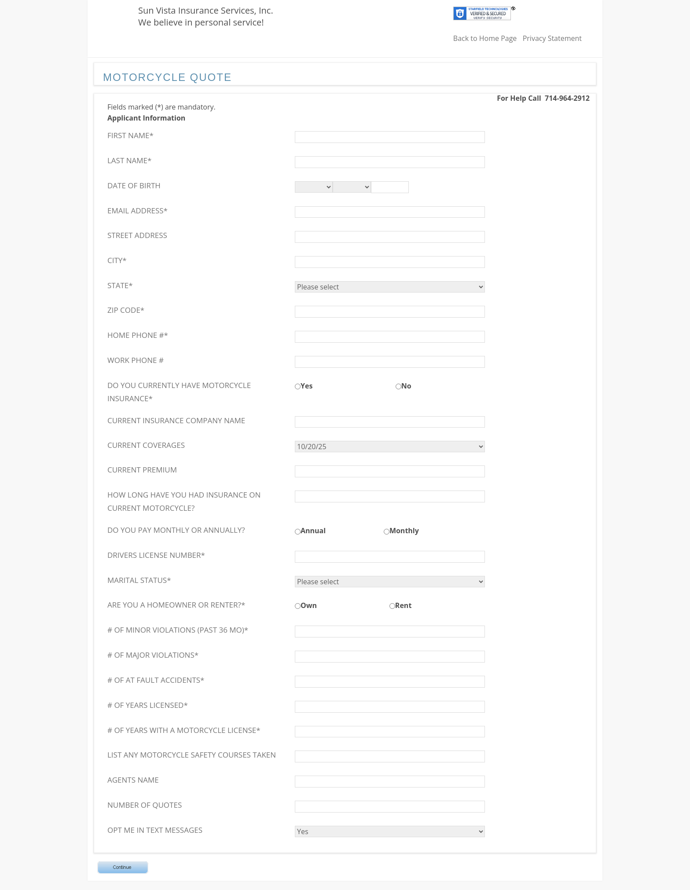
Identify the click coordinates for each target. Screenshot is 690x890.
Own (309, 605)
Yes (306, 386)
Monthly (404, 530)
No (406, 386)
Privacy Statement (552, 38)
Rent (403, 605)
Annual (313, 530)
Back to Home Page (485, 38)
